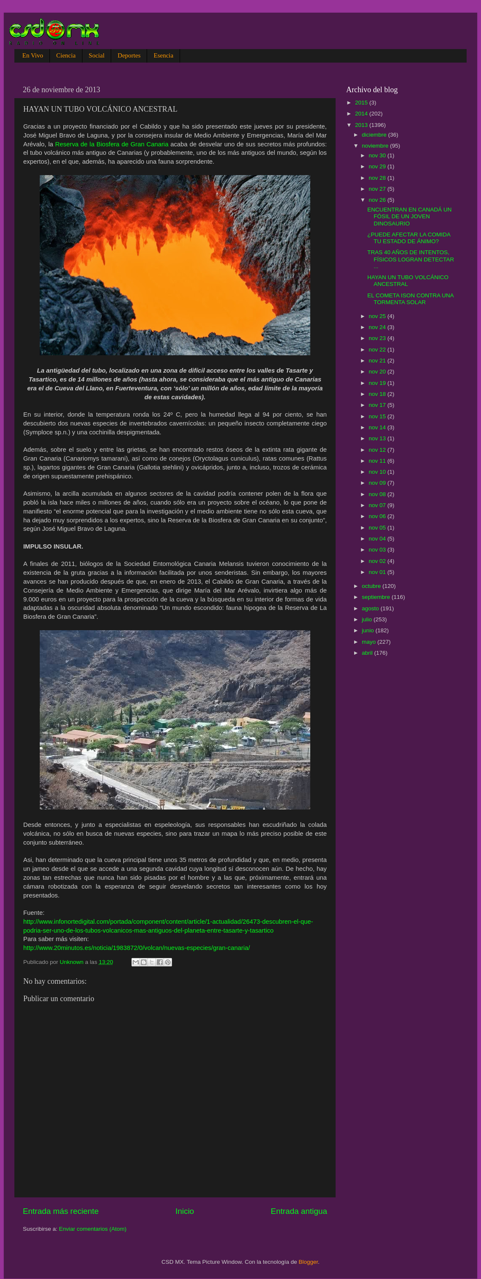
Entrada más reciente (61, 1211)
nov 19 (378, 383)
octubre (372, 586)
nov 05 (378, 527)
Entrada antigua (299, 1211)
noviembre (376, 146)
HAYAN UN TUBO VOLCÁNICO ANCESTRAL (407, 280)
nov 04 (378, 538)
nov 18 (378, 394)
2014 (362, 113)
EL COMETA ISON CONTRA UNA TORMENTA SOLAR (410, 298)
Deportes (129, 55)
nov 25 (378, 316)
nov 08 (378, 494)
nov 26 (378, 200)
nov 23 (378, 338)
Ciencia (66, 55)
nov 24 (378, 327)
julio (368, 619)
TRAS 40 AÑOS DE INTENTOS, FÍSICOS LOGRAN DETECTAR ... (410, 259)
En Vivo (32, 55)
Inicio (184, 1211)
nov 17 (378, 405)
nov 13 (378, 438)
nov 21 (378, 360)
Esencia (163, 55)
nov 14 (378, 427)
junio (368, 630)
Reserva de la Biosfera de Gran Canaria (112, 144)
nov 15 (378, 416)
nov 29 (378, 166)
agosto (371, 608)
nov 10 (378, 472)
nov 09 (378, 483)
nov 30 (378, 155)
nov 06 (378, 516)
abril (368, 653)
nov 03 (378, 549)
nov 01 (378, 572)
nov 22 (378, 349)
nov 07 (378, 505)
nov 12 (378, 450)
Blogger (308, 1262)
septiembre (377, 597)
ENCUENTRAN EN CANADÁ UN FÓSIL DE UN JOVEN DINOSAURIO (409, 216)
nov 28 (378, 178)
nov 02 (378, 561)
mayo (369, 642)
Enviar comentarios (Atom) (93, 1229)
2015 (362, 102)
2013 (362, 125)
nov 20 (378, 371)
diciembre (375, 135)
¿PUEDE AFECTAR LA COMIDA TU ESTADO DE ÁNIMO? (408, 237)
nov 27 (378, 189)
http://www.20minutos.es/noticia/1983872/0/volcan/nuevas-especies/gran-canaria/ (136, 947)
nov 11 (378, 461)
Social (97, 55)
